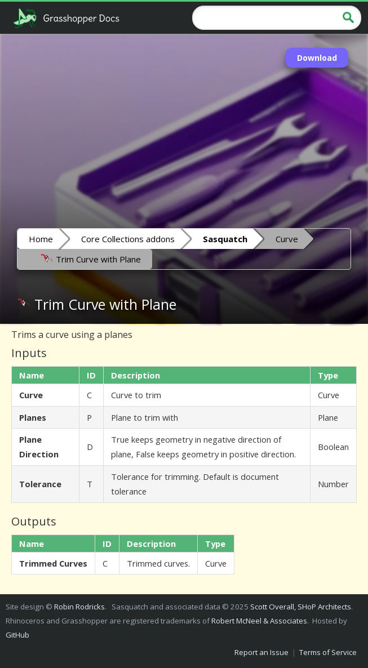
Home (41, 238)
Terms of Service (328, 652)
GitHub (17, 635)
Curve (287, 238)
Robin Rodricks (79, 607)
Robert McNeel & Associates (259, 621)
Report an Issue (261, 652)
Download (317, 57)
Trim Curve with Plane (90, 258)
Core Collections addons (128, 238)
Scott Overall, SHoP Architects (300, 607)
